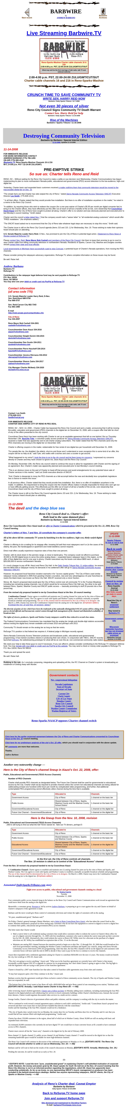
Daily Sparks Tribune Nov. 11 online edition (76, 566)
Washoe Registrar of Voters (64, 711)
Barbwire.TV (9, 162)
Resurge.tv (36, 907)
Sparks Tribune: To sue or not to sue (114, 541)
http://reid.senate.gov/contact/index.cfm (26, 313)
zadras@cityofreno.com (18, 364)
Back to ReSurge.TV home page (64, 1093)
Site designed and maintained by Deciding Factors (64, 1103)
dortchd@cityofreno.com (19, 338)
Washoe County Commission (64, 708)
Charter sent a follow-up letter (53, 991)
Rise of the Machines (64, 120)
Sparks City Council (64, 706)
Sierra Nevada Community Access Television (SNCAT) (89, 194)
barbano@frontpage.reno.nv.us (67, 1105)
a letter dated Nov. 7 (32, 217)
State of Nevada (64, 687)
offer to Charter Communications (60, 526)
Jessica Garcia (65, 892)
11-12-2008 (56, 142)
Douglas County (64, 701)
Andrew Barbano (58, 907)
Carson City (64, 693)
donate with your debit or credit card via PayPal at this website (42, 646)
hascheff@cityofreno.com (19, 351)
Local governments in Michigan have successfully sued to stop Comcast (33, 249)
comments (12, 747)
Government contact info (114, 620)
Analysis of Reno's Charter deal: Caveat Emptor (114, 570)
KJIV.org (15, 640)
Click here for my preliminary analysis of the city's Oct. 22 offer (33, 743)
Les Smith (15, 196)
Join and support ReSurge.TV (64, 1098)
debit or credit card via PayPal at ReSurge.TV (44, 282)
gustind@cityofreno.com (19, 344)
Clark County (64, 696)
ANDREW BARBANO (66, 18)
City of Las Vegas (64, 698)
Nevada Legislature (64, 684)
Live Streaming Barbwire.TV (64, 33)
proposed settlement (114, 606)
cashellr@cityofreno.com (19, 325)
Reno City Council (64, 703)
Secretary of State (64, 689)
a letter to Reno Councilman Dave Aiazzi (69, 921)
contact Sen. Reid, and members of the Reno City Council (45, 240)
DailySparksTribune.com (30, 884)
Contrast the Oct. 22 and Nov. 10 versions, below (29, 605)
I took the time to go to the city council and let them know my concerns (62, 457)
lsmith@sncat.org (16, 417)
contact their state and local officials (24, 245)
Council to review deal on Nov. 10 (114, 582)
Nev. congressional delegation (64, 680)
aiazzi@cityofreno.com (18, 332)
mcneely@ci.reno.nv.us (18, 370)
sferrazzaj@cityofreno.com (20, 357)
